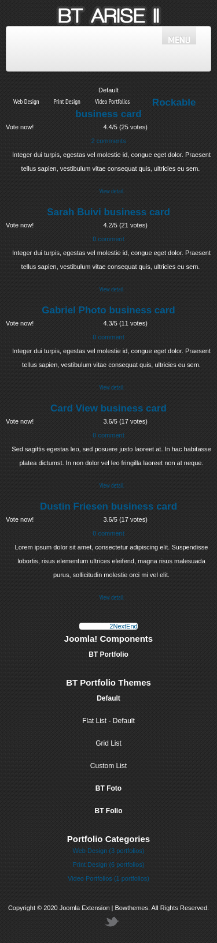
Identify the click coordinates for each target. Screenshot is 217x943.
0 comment (108, 238)
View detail (111, 191)
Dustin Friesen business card (108, 506)
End (132, 626)
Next (119, 626)
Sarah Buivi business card (108, 212)
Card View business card (108, 408)
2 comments (108, 140)
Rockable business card (135, 108)
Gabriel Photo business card (108, 310)
